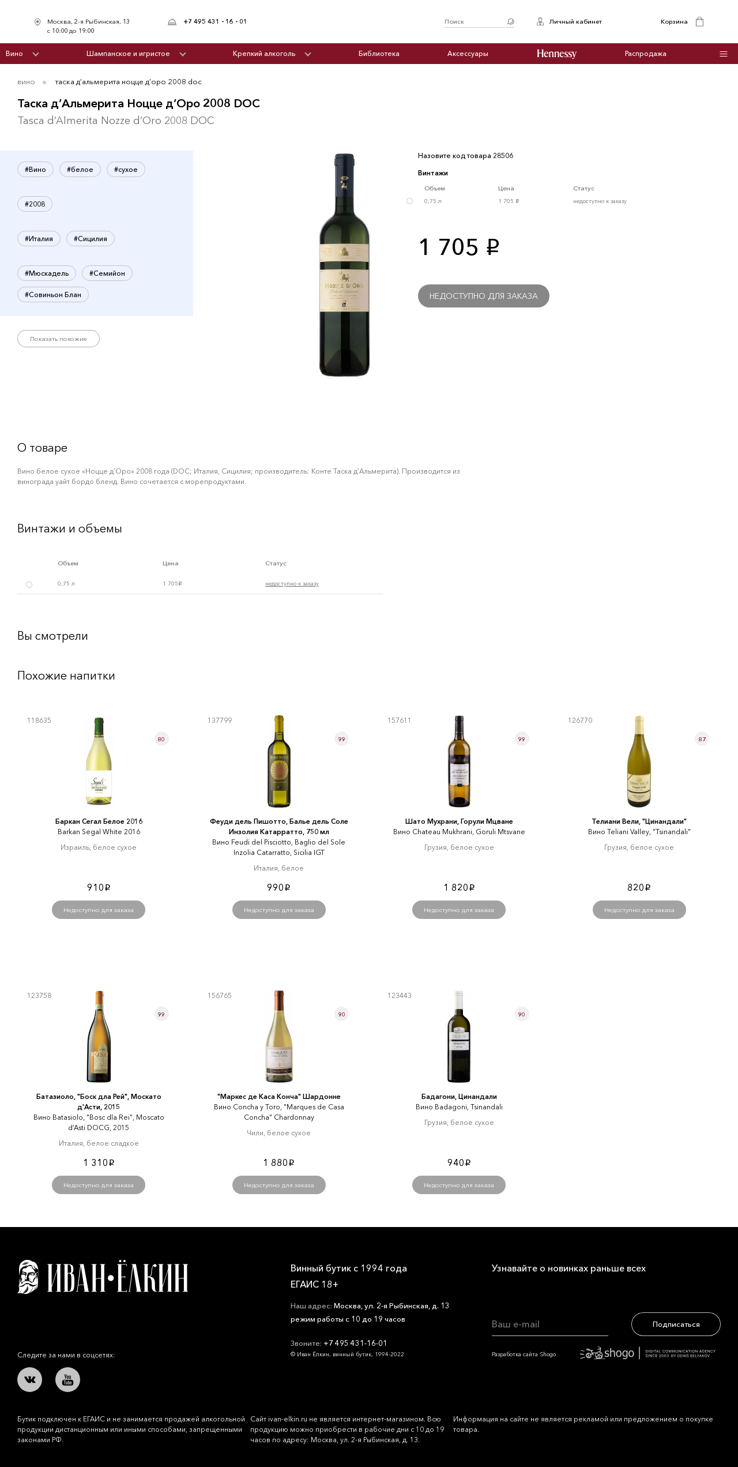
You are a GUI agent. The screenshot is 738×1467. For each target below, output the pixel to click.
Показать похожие (58, 339)
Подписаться (676, 1324)
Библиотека (379, 53)
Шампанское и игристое (128, 53)
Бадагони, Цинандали (459, 1096)
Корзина (674, 21)
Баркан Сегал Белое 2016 (98, 821)
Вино (14, 53)
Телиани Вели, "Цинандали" (639, 821)
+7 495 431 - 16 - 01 (215, 21)
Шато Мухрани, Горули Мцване (459, 821)
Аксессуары (467, 53)
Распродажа (646, 53)
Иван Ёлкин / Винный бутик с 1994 (345, 21)
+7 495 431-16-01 (355, 1343)
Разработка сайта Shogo (604, 1354)
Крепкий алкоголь (264, 53)
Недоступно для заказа (484, 296)
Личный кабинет (575, 21)
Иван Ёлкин (102, 1277)
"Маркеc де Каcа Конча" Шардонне (279, 1096)
